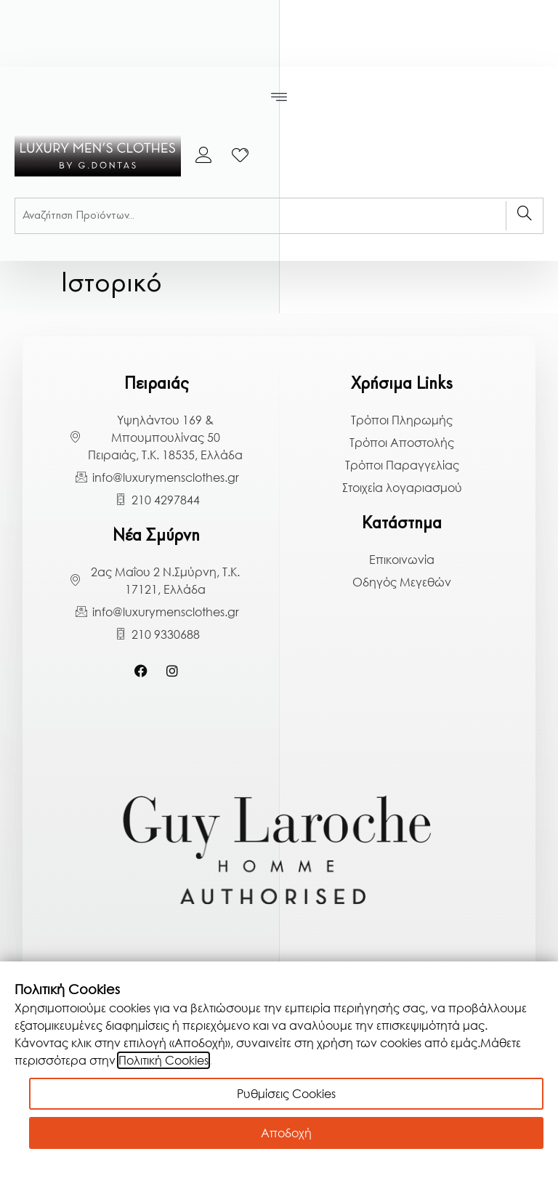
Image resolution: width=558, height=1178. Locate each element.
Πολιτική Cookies (163, 1060)
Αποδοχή (286, 1133)
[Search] (524, 215)
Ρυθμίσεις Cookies (286, 1093)
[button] (279, 97)
